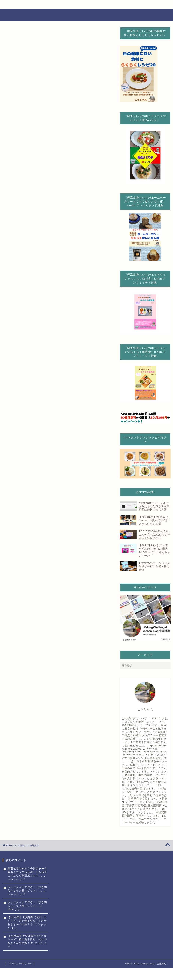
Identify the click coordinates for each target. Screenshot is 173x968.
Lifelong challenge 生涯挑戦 (86, 15)
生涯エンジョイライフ (23, 4)
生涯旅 (139, 4)
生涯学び (101, 4)
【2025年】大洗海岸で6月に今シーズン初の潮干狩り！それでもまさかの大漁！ (27, 921)
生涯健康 (62, 4)
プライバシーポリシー (20, 963)
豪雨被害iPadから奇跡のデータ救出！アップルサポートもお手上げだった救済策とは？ (27, 872)
